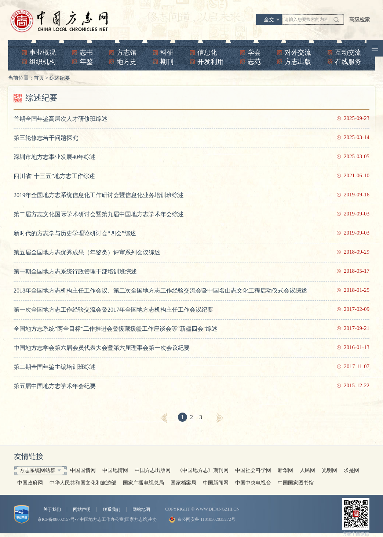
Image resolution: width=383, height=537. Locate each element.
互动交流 (348, 52)
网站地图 (141, 509)
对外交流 (298, 52)
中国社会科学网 (253, 470)
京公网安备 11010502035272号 (206, 519)
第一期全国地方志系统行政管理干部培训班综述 (75, 271)
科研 (167, 52)
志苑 (254, 61)
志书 (86, 52)
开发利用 (210, 61)
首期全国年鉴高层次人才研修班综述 (60, 119)
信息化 (207, 52)
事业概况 (42, 52)
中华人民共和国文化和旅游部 (83, 483)
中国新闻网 (216, 483)
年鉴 (86, 61)
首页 (39, 78)
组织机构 (42, 61)
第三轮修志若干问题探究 (46, 138)
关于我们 (52, 509)
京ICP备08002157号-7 (58, 519)
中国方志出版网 (153, 470)
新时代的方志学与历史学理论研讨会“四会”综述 (75, 233)
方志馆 (126, 52)
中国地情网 (115, 470)
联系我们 (111, 509)
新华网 (285, 470)
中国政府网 (30, 483)
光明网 (329, 470)
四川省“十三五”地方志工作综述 (54, 176)
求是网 (351, 470)
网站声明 (82, 509)
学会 (254, 52)
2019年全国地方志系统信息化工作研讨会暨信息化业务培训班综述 (99, 195)
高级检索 (359, 19)
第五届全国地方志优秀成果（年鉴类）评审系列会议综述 (87, 252)
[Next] (219, 418)
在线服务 (348, 61)
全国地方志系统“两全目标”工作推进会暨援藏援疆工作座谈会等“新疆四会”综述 (116, 329)
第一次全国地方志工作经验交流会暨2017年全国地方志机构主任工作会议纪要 (113, 309)
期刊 (167, 61)
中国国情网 (83, 470)
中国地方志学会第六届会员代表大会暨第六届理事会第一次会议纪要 (102, 348)
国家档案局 (183, 483)
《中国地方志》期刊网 (203, 470)
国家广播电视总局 (143, 483)
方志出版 (298, 61)
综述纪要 (60, 78)
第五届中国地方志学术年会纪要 (55, 386)
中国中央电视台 (253, 483)
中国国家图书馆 (296, 483)
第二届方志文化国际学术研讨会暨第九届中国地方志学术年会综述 (99, 214)
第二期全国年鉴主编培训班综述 (55, 367)
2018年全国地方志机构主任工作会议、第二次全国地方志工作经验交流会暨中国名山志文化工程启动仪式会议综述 (160, 290)
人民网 (307, 470)
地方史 (126, 61)
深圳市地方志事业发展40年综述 (55, 157)
